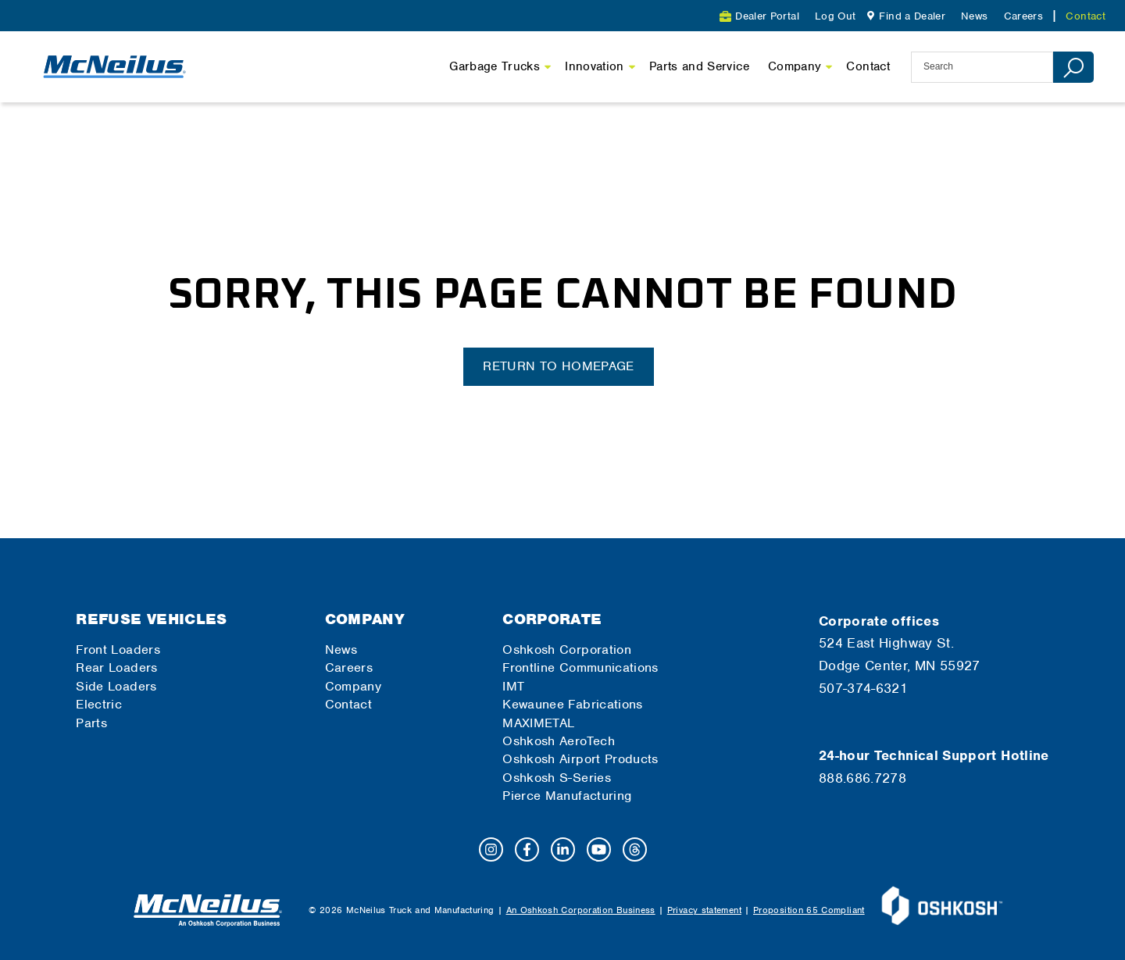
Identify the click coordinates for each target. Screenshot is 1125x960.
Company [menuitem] (365, 619)
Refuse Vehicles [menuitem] (151, 619)
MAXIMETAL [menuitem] (538, 723)
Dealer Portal (767, 16)
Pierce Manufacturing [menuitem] (566, 795)
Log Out (835, 16)
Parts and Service (699, 66)
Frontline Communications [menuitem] (580, 667)
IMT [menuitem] (513, 686)
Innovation (594, 66)
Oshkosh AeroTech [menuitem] (558, 741)
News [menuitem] (974, 16)
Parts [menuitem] (91, 723)
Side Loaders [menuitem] (116, 686)
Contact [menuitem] (1085, 16)
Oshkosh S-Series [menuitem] (556, 777)
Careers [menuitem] (1024, 16)
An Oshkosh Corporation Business (580, 910)
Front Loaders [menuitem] (118, 649)
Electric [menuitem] (99, 704)
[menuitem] (904, 16)
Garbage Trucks (494, 66)
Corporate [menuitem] (552, 619)
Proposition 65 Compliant (809, 910)
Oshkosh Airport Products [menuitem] (580, 759)
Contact (868, 66)
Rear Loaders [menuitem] (116, 667)
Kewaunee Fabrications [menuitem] (572, 704)
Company (795, 66)
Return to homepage (558, 366)
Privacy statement (704, 910)
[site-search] (982, 67)
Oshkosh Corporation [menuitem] (566, 649)
